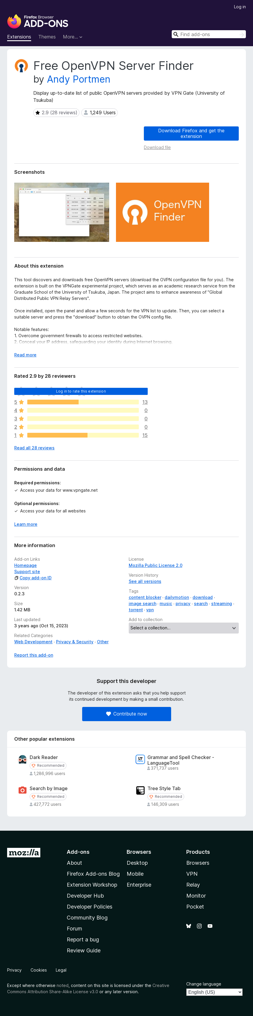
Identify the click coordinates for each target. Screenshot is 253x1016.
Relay (193, 885)
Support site (27, 571)
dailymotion (177, 597)
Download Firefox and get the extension (191, 133)
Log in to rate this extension (81, 391)
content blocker (145, 597)
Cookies (39, 969)
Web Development (33, 641)
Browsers (197, 863)
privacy (183, 603)
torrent (136, 609)
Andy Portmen (78, 79)
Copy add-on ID (33, 577)
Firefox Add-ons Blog (93, 874)
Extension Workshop (92, 885)
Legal (61, 969)
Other (103, 641)
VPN (192, 874)
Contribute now (126, 714)
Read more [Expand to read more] (25, 354)
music (166, 603)
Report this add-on (33, 654)
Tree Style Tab (164, 788)
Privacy (14, 969)
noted (63, 985)
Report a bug (83, 939)
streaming (221, 603)
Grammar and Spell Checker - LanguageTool (180, 760)
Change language (203, 983)
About (74, 863)
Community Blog (87, 917)
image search (142, 603)
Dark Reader (44, 757)
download (202, 597)
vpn (150, 609)
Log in (240, 6)
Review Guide (84, 950)
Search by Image (49, 788)
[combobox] (209, 34)
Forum (74, 928)
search (201, 603)
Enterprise (139, 885)
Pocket (195, 907)
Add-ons (78, 852)
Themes (47, 37)
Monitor (196, 896)
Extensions (19, 37)
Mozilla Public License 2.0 (155, 565)
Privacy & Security (74, 641)
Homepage (25, 565)
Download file (157, 147)
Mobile (135, 874)
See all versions (145, 581)
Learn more (25, 524)
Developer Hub (85, 896)
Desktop (137, 863)
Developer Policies (89, 907)
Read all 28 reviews (34, 447)
